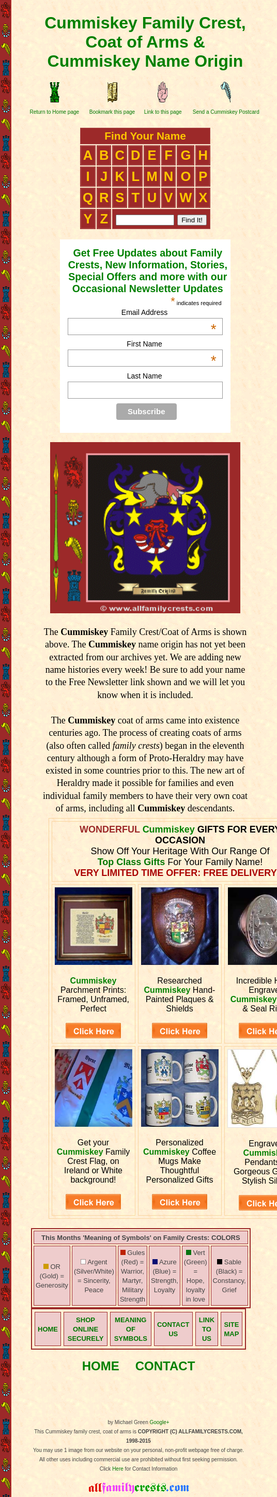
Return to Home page (54, 112)
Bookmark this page (112, 112)
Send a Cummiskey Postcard (226, 112)
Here (118, 1469)
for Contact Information (151, 1469)
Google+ (160, 1422)
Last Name (144, 376)
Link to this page (163, 112)
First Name (171, 344)
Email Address (169, 312)
